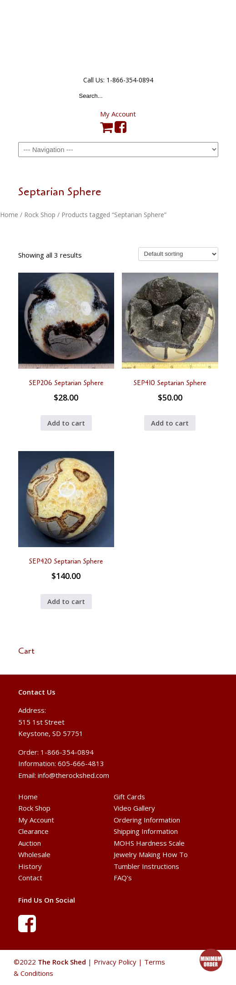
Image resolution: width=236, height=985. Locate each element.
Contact (30, 877)
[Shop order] (178, 254)
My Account (118, 113)
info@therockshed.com (73, 775)
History (30, 866)
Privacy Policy (115, 961)
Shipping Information (146, 831)
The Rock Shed (118, 37)
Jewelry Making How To (151, 854)
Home (9, 214)
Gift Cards (129, 796)
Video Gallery (134, 807)
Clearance (33, 831)
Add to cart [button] (66, 422)
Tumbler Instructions (146, 866)
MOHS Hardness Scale (149, 843)
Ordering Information (147, 819)
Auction (29, 843)
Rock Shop (39, 214)
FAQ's (123, 877)
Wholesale (34, 854)
